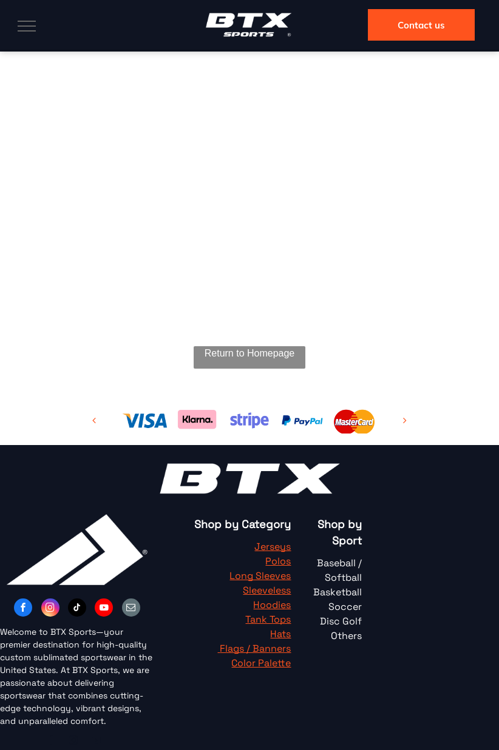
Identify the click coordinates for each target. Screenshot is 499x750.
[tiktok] (77, 609)
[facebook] (23, 609)
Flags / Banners (255, 648)
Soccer (345, 606)
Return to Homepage (250, 353)
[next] (404, 420)
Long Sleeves (260, 575)
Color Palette (261, 663)
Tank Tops (268, 619)
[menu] (26, 26)
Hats (280, 634)
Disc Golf (341, 621)
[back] (94, 420)
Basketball (337, 592)
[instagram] (50, 609)
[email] (131, 609)
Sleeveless (267, 590)
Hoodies (272, 604)
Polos (278, 561)
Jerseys (272, 546)
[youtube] (104, 609)
